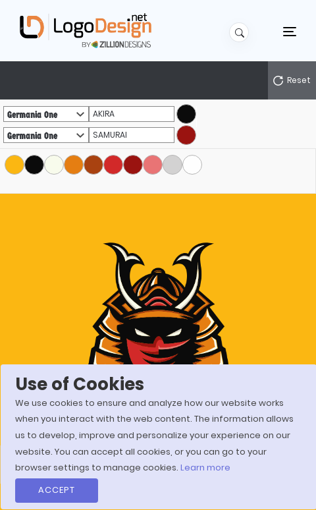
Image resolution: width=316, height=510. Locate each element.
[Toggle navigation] (289, 31)
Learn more (205, 467)
